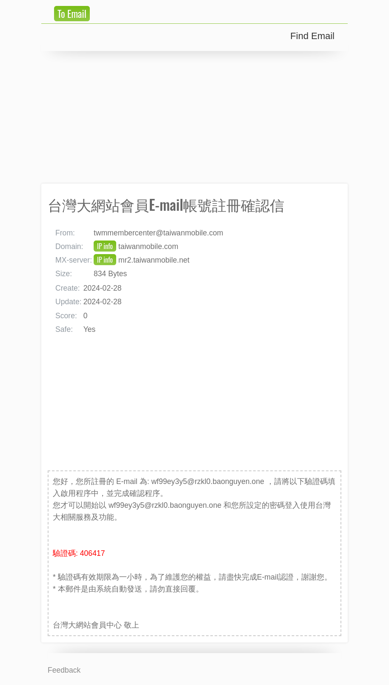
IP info (105, 246)
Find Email (312, 36)
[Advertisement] (194, 117)
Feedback (64, 670)
